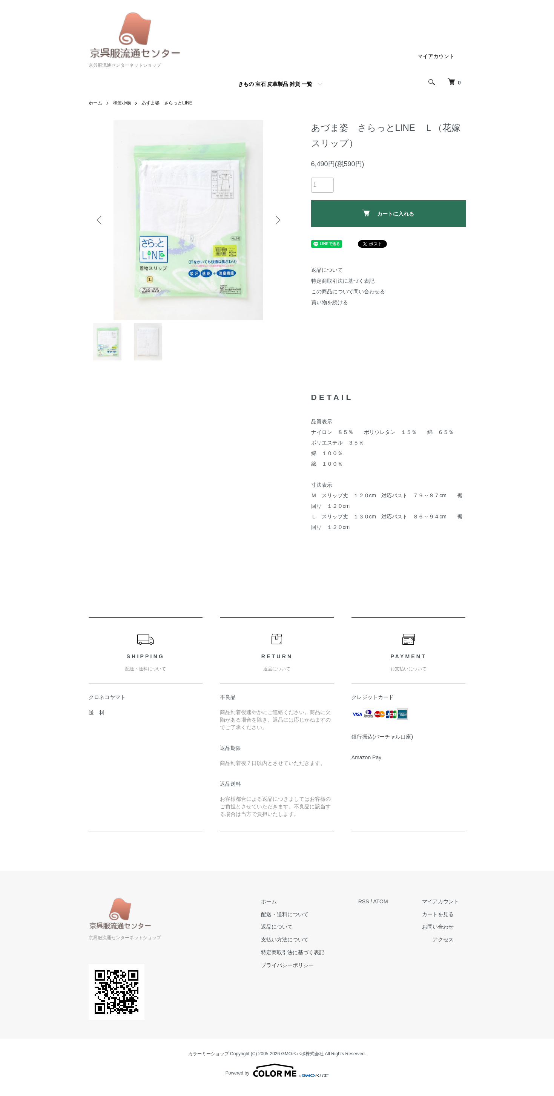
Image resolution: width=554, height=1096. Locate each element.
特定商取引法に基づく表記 (342, 281)
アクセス (443, 940)
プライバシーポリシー (287, 965)
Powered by (277, 1070)
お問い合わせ (438, 927)
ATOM (380, 901)
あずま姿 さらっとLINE (166, 103)
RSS (363, 901)
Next (277, 220)
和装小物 (122, 103)
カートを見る (438, 914)
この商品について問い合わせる (348, 291)
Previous (100, 220)
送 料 (96, 713)
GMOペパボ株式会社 (302, 1053)
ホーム (95, 103)
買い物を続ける (329, 302)
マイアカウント (435, 56)
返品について (327, 270)
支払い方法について (284, 940)
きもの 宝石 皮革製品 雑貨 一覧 (275, 84)
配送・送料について (284, 914)
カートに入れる (388, 213)
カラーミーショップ (208, 1053)
